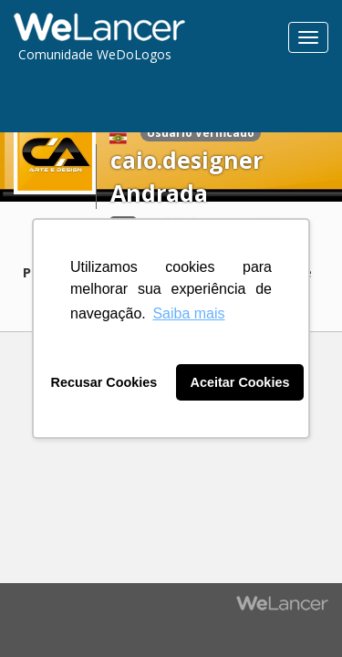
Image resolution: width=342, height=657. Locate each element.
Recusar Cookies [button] (104, 382)
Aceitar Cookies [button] (240, 382)
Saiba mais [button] (188, 313)
